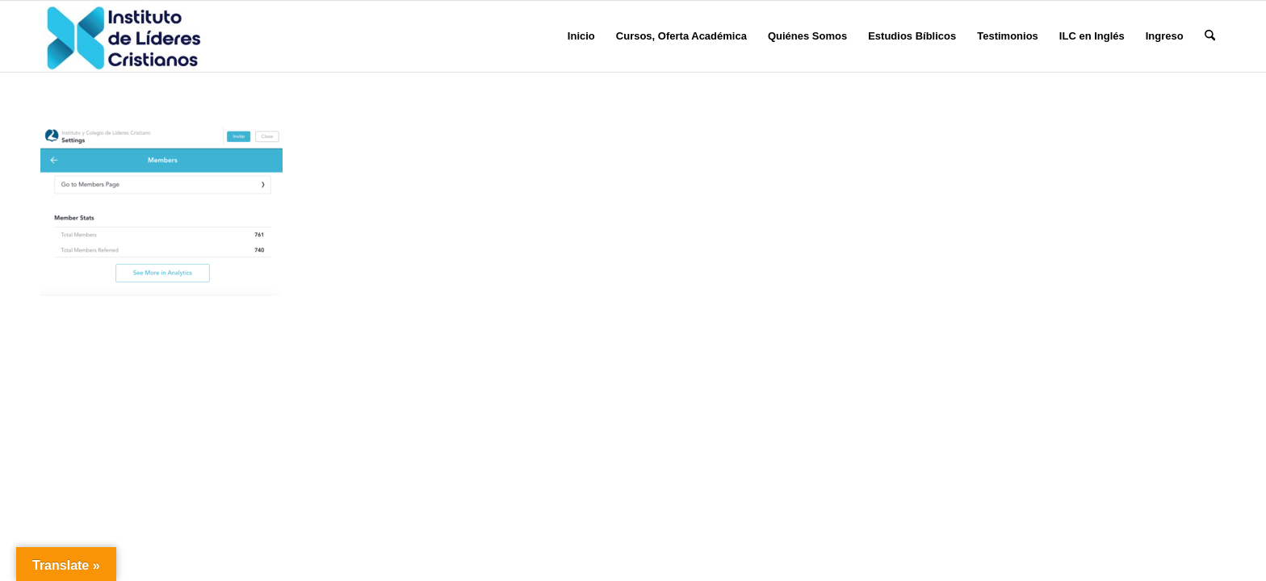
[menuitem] (581, 36)
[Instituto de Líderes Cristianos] (123, 36)
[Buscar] (1210, 36)
